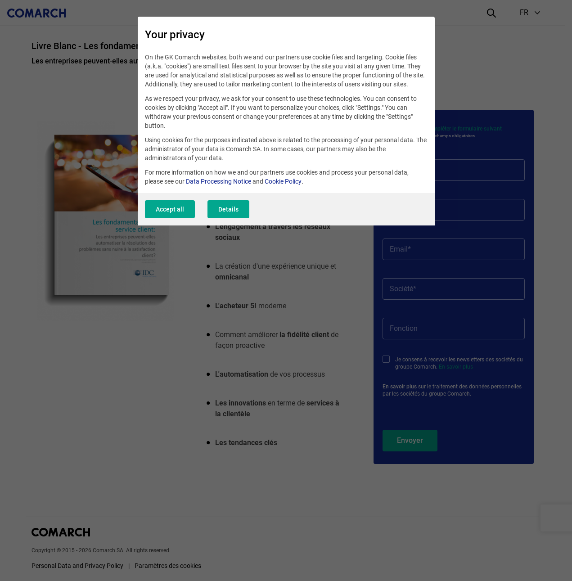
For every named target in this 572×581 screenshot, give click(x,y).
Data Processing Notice (218, 181)
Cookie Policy (283, 181)
